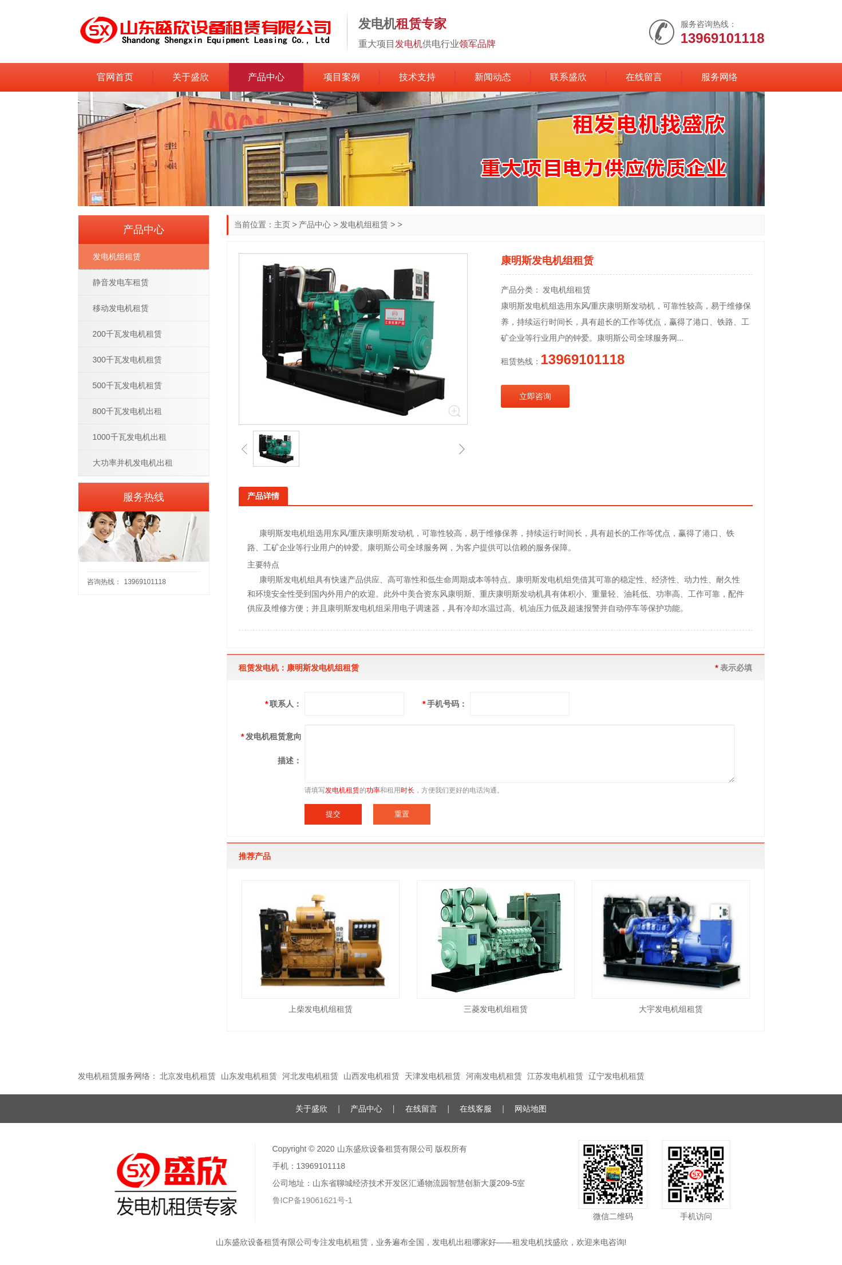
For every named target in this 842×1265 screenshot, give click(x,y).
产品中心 (266, 77)
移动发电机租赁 (121, 308)
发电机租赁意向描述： (271, 748)
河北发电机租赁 (310, 1076)
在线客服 (476, 1108)
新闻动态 (493, 77)
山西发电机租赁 (371, 1076)
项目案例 (341, 77)
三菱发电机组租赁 (496, 1009)
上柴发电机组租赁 (320, 1009)
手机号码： (444, 703)
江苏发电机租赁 (555, 1076)
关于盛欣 (190, 77)
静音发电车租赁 (121, 282)
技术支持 (417, 77)
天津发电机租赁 (433, 1076)
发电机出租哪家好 (464, 1242)
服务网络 (719, 77)
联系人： (283, 703)
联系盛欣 (568, 77)
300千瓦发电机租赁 (127, 359)
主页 (282, 224)
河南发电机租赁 (494, 1076)
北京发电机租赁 (188, 1076)
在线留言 (644, 77)
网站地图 (531, 1108)
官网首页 (115, 77)
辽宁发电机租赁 (616, 1076)
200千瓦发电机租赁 (127, 333)
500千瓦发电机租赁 (127, 385)
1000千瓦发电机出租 (130, 437)
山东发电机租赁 (249, 1076)
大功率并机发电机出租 (133, 462)
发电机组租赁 (364, 224)
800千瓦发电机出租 (127, 411)
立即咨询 (535, 396)
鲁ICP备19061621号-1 (312, 1200)
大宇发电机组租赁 (671, 1009)
